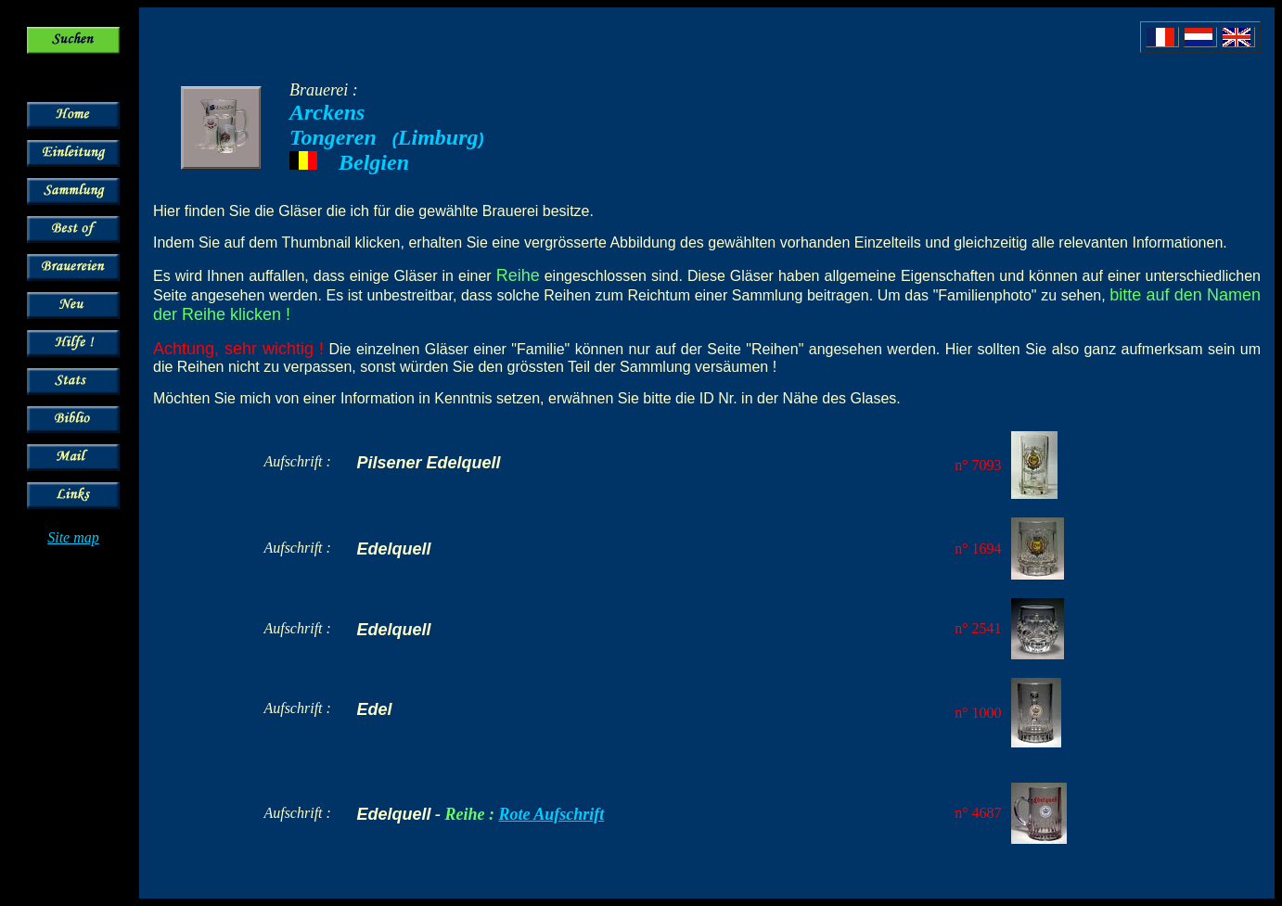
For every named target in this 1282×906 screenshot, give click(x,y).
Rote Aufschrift (551, 814)
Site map (73, 537)
